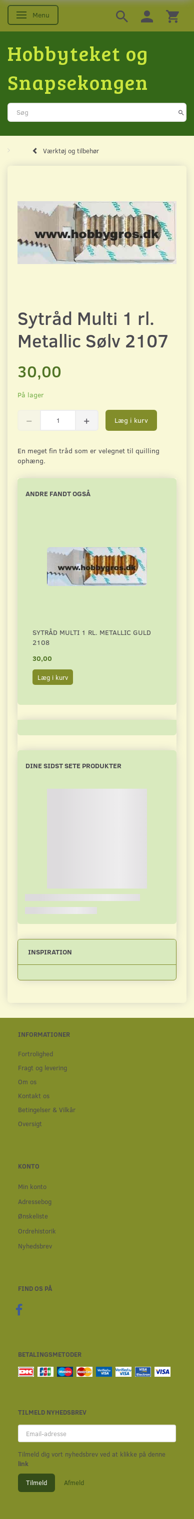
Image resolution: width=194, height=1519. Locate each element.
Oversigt (30, 1123)
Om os (27, 1081)
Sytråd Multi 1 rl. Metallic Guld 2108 (91, 637)
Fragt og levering (42, 1067)
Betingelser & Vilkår (47, 1109)
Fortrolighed (35, 1053)
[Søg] (181, 112)
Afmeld (74, 1482)
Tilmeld (36, 1482)
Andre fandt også (58, 493)
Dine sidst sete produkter (74, 765)
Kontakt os (34, 1095)
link (23, 1463)
